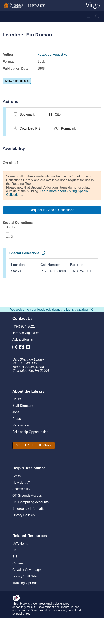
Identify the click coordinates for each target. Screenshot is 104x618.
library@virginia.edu (27, 333)
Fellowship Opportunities (30, 432)
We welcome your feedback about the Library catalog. (52, 309)
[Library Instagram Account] (15, 348)
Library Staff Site (24, 576)
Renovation (20, 425)
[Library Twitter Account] (29, 348)
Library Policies (23, 515)
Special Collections (27, 253)
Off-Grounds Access (27, 495)
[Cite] (54, 114)
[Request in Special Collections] (52, 210)
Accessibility (21, 489)
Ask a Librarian (23, 339)
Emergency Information (29, 508)
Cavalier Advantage (26, 570)
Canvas (17, 563)
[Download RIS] (26, 128)
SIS (15, 556)
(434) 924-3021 (23, 326)
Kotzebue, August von (53, 54)
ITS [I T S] (14, 550)
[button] (88, 17)
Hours (16, 399)
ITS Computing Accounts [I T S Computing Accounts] (30, 502)
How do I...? (21, 482)
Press (16, 418)
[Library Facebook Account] (22, 348)
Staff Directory (22, 405)
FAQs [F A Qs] (16, 476)
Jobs (15, 412)
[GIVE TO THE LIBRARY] (33, 445)
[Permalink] (65, 128)
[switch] (23, 114)
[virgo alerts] (97, 16)
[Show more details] (17, 81)
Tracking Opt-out (24, 583)
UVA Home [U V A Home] (20, 543)
